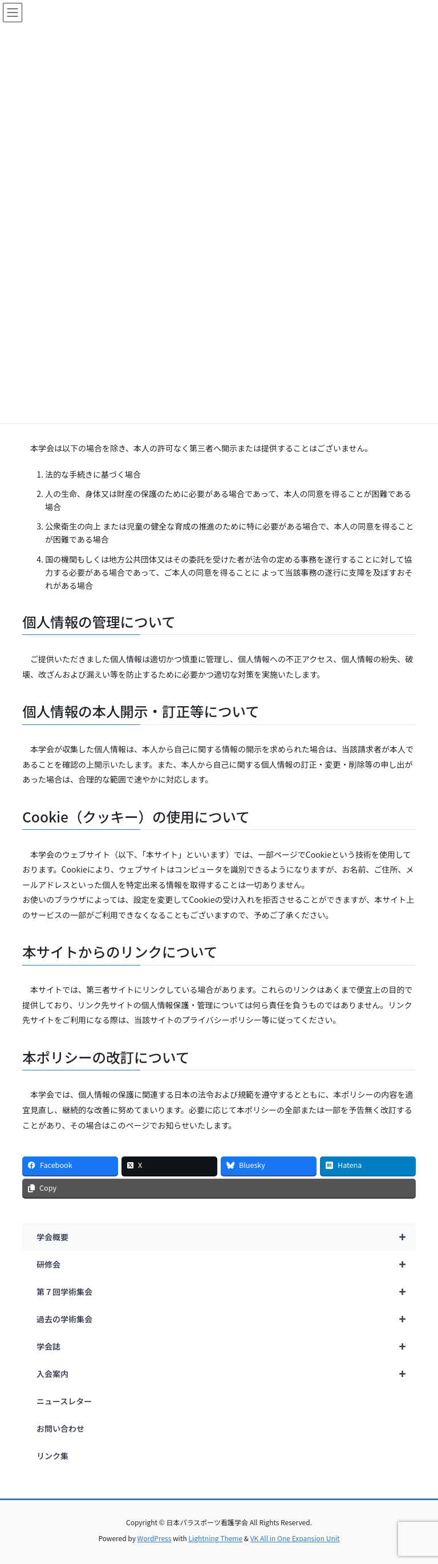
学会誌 (226, 1346)
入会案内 (226, 1373)
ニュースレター (64, 1401)
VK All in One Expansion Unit (295, 1538)
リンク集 (52, 1455)
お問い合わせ (60, 1428)
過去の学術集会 (226, 1319)
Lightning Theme (215, 1538)
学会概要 (226, 1237)
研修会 (226, 1264)
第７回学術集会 (226, 1291)
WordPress (154, 1538)
